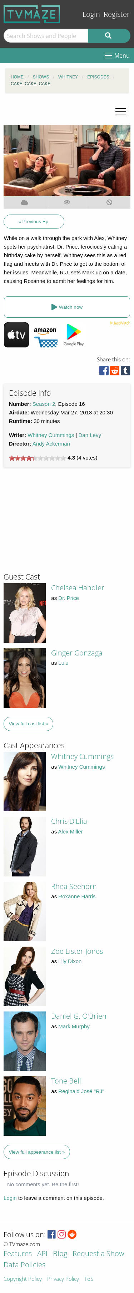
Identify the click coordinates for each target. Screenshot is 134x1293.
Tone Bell (66, 1081)
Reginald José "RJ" (81, 1091)
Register (117, 14)
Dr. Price (68, 598)
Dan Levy (90, 435)
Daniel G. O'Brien (78, 1016)
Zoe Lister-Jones (77, 951)
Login (91, 14)
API (42, 1254)
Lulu (63, 663)
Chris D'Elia (69, 821)
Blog (60, 1254)
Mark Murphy (74, 1026)
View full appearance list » (37, 1152)
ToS (88, 1279)
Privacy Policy (63, 1279)
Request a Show (98, 1254)
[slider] (37, 458)
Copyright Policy (23, 1279)
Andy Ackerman (51, 444)
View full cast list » (28, 723)
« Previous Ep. (34, 221)
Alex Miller (70, 831)
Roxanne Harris (76, 896)
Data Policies (24, 1265)
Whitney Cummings (51, 435)
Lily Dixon (69, 961)
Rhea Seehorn (74, 886)
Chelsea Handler (77, 587)
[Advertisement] (57, 523)
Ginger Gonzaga (77, 653)
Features (18, 1254)
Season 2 (44, 404)
